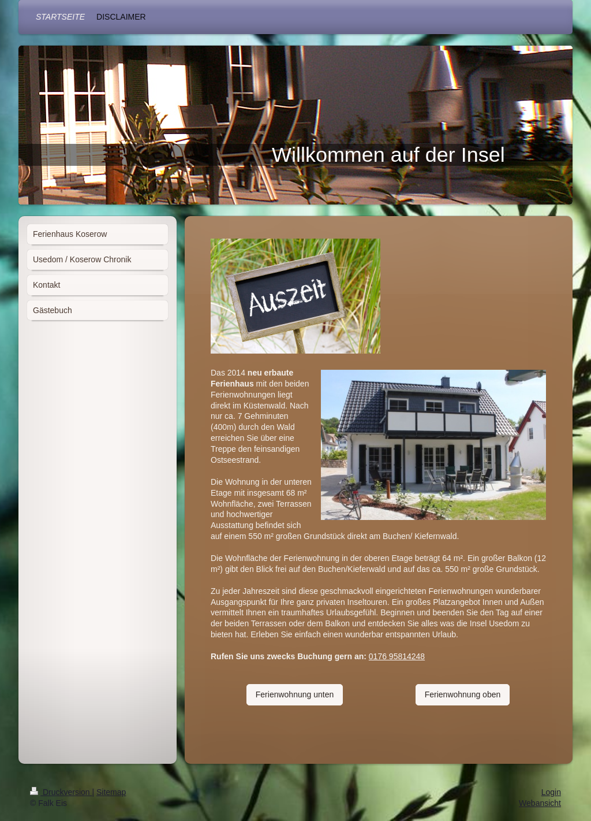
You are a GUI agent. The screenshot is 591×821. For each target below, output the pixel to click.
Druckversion (61, 792)
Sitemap (111, 792)
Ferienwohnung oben (463, 694)
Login (551, 792)
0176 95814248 (397, 656)
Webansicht (540, 803)
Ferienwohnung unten (295, 694)
